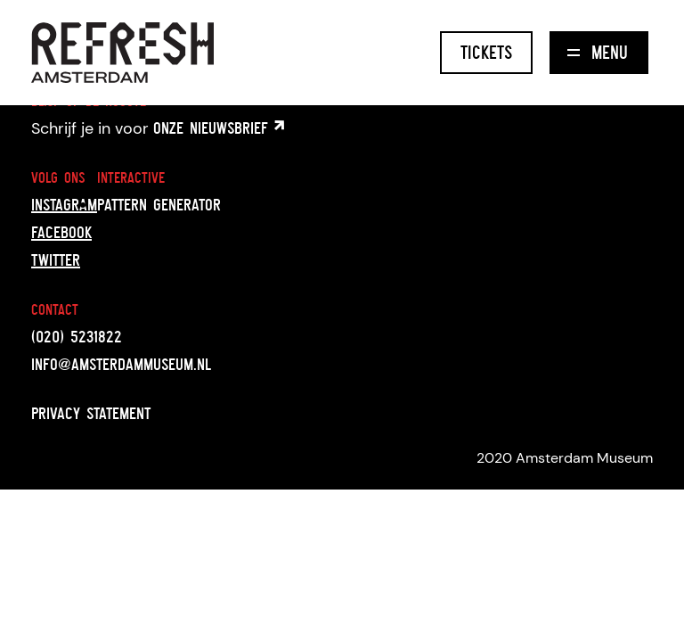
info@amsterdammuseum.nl (121, 363)
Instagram (64, 204)
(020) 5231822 (76, 336)
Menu (597, 52)
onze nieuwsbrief (218, 127)
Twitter (55, 259)
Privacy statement (91, 413)
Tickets (486, 52)
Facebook (61, 232)
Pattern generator (159, 204)
